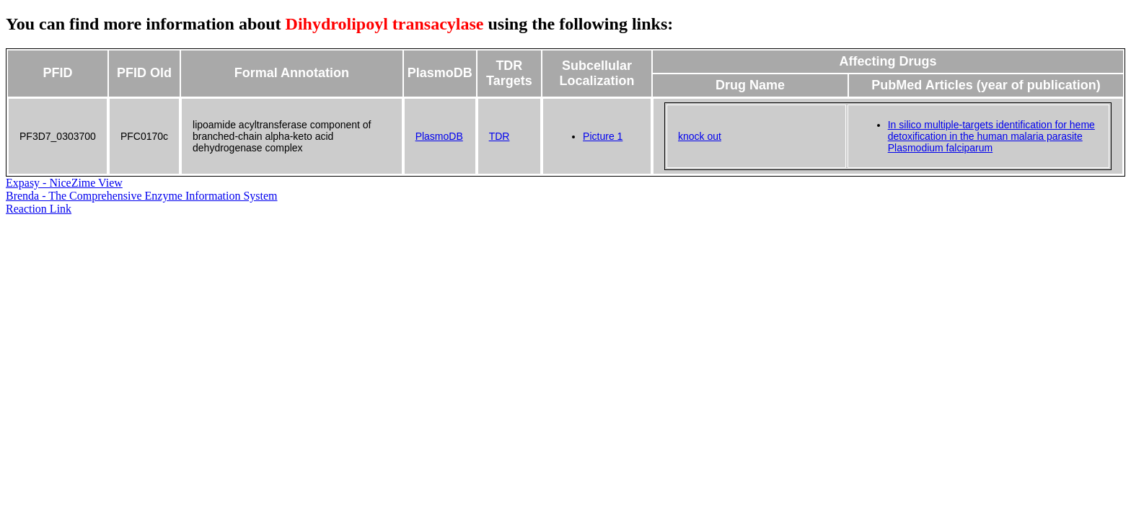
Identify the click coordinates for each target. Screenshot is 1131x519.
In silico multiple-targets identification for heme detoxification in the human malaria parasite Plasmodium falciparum (991, 136)
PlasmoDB (439, 136)
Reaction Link (38, 209)
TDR (499, 136)
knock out (699, 136)
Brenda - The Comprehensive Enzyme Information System (142, 196)
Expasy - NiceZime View (64, 183)
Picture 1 (602, 136)
